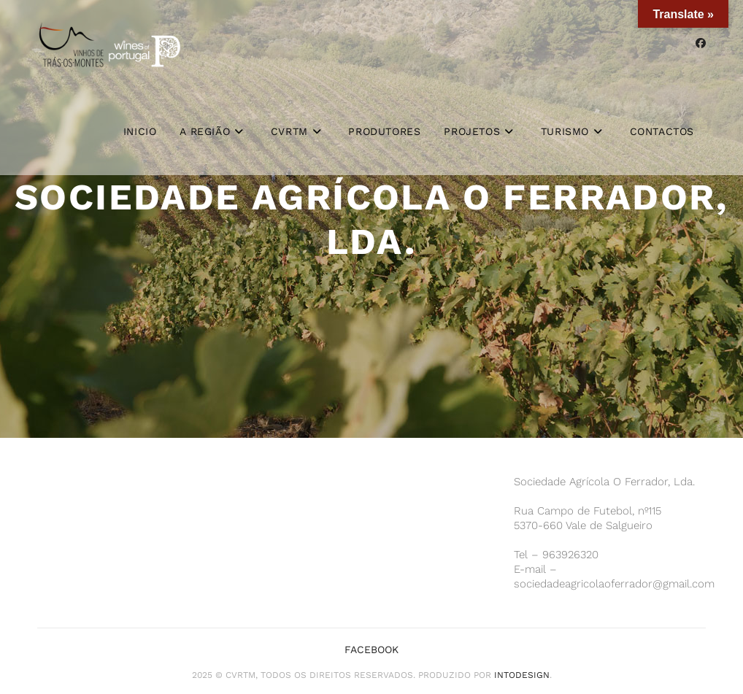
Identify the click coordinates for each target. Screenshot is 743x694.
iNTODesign (522, 675)
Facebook (371, 649)
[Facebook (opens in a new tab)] (701, 43)
